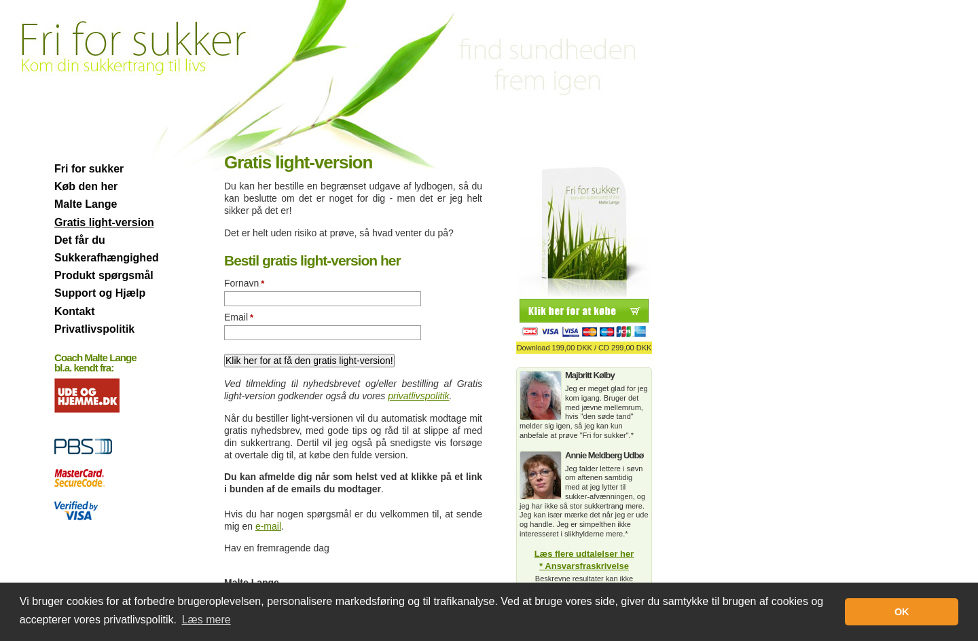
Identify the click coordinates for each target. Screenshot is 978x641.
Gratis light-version (104, 222)
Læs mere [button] (206, 619)
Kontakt (74, 311)
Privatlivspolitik (94, 329)
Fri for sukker (89, 169)
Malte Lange (85, 204)
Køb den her (85, 186)
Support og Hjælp (99, 293)
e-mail (268, 526)
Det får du (79, 240)
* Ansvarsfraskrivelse (584, 566)
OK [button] (901, 611)
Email (238, 317)
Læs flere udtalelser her (584, 554)
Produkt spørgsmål (103, 275)
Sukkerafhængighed (106, 257)
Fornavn (244, 283)
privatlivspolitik (418, 395)
